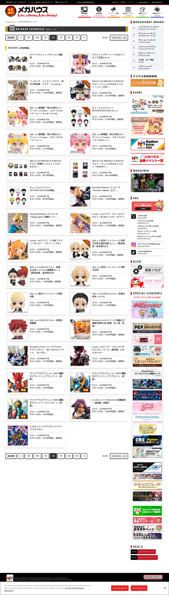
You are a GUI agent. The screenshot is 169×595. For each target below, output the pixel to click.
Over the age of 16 (139, 589)
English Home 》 (144, 2)
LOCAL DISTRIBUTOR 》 (86, 2)
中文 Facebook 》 (157, 2)
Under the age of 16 (120, 589)
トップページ (10, 22)
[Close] (165, 589)
